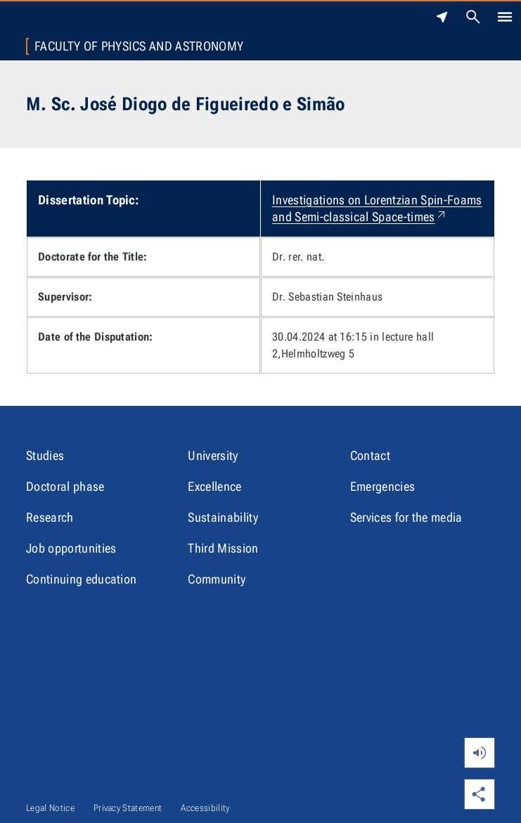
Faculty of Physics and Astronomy (138, 46)
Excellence (214, 486)
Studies (45, 455)
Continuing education (81, 579)
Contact (370, 455)
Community (216, 579)
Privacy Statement (128, 808)
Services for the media (406, 517)
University (213, 455)
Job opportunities (71, 548)
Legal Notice (50, 808)
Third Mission (223, 548)
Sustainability (222, 517)
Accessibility (205, 808)
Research (50, 517)
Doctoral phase (65, 486)
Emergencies (383, 486)
